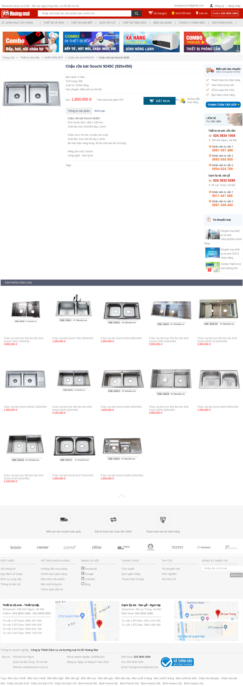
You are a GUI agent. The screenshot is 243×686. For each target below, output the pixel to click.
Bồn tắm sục (88, 678)
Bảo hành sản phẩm (53, 579)
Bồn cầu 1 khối (36, 678)
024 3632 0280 (144, 613)
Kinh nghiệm (169, 573)
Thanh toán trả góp (133, 579)
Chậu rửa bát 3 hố (18, 683)
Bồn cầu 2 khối (17, 678)
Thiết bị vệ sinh (54, 22)
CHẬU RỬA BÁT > (56, 57)
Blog (86, 584)
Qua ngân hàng (131, 573)
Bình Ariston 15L (194, 683)
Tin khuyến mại (171, 568)
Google (87, 573)
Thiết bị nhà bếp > (32, 57)
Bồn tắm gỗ (72, 678)
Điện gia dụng (162, 22)
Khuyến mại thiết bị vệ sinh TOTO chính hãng (230, 253)
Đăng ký (219, 6)
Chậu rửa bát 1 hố (66, 683)
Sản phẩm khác (222, 22)
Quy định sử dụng (11, 573)
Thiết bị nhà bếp (81, 22)
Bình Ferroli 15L (129, 683)
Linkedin (88, 579)
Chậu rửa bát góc (209, 678)
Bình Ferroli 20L (109, 683)
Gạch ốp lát (107, 22)
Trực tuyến (128, 568)
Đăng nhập (234, 6)
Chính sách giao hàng (54, 573)
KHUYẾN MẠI (183, 13)
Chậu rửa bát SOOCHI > (83, 57)
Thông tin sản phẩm (79, 111)
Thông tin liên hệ (10, 584)
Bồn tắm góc (105, 678)
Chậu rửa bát (75, 118)
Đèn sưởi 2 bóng (164, 678)
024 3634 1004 (21, 613)
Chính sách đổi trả (52, 589)
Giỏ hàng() (160, 13)
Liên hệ (203, 13)
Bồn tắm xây (122, 678)
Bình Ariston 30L (151, 683)
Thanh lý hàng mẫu (192, 22)
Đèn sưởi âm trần (186, 678)
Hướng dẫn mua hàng (54, 568)
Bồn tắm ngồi (55, 678)
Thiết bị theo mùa (134, 22)
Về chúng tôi (8, 568)
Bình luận (100, 111)
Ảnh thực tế (169, 579)
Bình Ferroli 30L (88, 683)
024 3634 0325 (42, 613)
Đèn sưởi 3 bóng (142, 678)
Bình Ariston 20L (172, 683)
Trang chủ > (11, 57)
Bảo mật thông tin (51, 584)
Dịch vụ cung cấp (11, 579)
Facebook (89, 568)
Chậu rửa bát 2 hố (42, 683)
